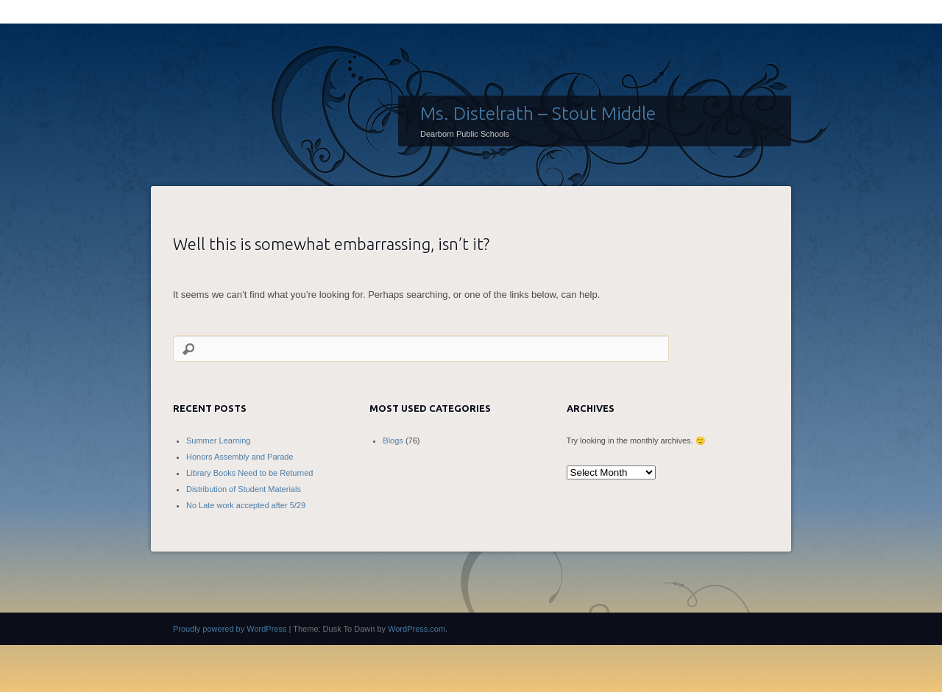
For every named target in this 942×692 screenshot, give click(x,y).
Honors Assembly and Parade (240, 456)
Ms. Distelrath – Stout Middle (538, 113)
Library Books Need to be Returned (249, 472)
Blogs (393, 440)
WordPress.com (416, 628)
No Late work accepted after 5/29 (245, 505)
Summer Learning (218, 440)
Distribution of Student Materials (243, 489)
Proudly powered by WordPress (229, 628)
